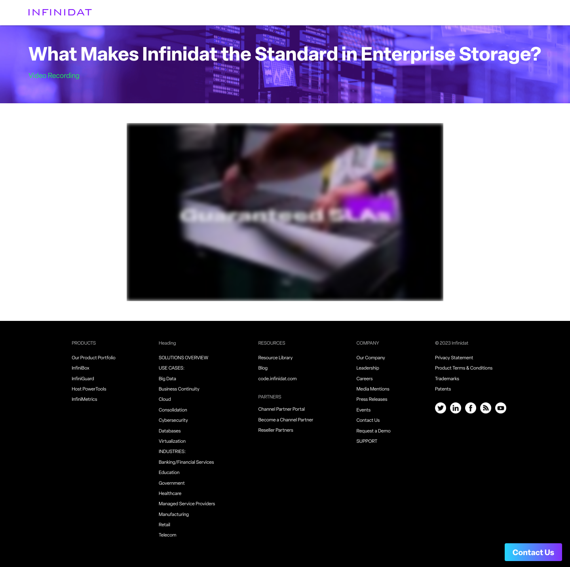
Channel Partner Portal (281, 409)
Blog (263, 368)
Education (169, 472)
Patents (443, 389)
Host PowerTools (89, 389)
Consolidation (173, 410)
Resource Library (275, 358)
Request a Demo (374, 431)
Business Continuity (179, 389)
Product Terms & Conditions (463, 368)
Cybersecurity (173, 420)
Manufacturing (174, 514)
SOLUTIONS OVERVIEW (183, 358)
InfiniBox (80, 368)
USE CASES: (171, 368)
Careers (365, 379)
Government (172, 483)
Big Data (167, 379)
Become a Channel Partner (286, 420)
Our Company (371, 358)
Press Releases (372, 399)
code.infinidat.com (277, 379)
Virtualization (172, 441)
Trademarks (447, 379)
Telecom (167, 535)
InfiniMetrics (84, 399)
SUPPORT (367, 441)
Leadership (368, 368)
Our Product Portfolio (94, 358)
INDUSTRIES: (172, 451)
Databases (170, 431)
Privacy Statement (454, 358)
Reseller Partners (275, 430)
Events (364, 410)
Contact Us (533, 553)
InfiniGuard (83, 379)
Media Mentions (373, 389)
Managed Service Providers (187, 504)
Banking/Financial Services (186, 462)
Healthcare (170, 493)
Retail (164, 525)
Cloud (165, 399)
